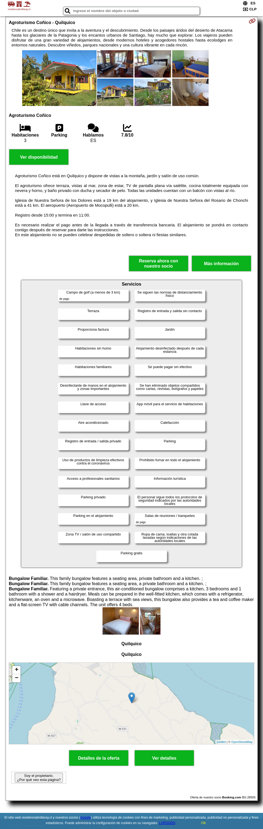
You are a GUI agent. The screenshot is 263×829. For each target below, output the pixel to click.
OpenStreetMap (242, 742)
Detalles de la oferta (98, 758)
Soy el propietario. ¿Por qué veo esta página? (39, 778)
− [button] (16, 678)
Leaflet (221, 742)
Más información (221, 263)
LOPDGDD (167, 823)
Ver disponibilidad (39, 157)
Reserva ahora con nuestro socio (158, 263)
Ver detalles (164, 758)
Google (85, 817)
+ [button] (16, 670)
